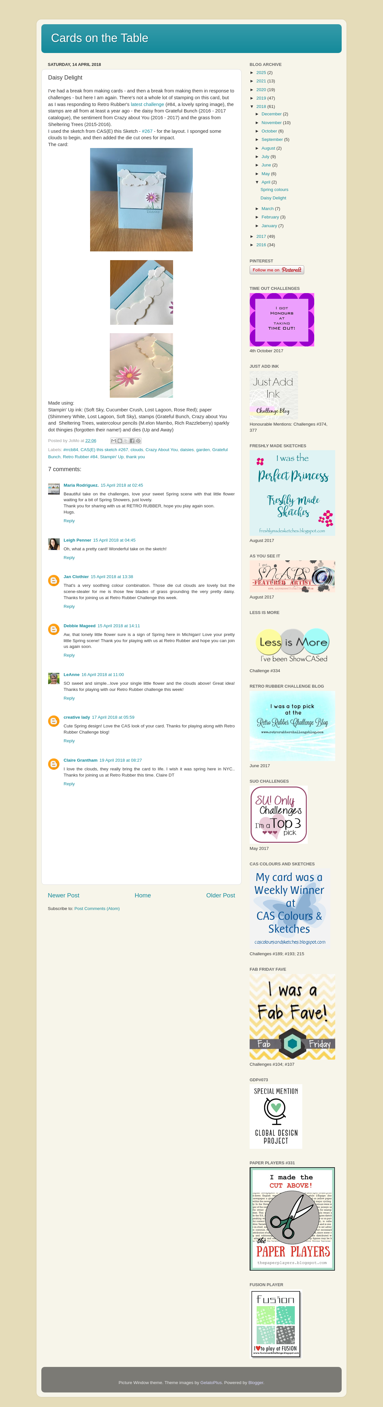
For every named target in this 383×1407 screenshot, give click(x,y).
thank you (135, 456)
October (270, 131)
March (268, 208)
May (266, 173)
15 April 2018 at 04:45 (114, 540)
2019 (261, 98)
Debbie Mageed (80, 625)
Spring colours (274, 189)
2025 (261, 72)
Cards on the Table (100, 38)
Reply (69, 520)
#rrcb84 (70, 449)
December (272, 113)
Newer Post (63, 895)
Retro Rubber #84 (80, 456)
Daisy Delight (273, 198)
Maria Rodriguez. (81, 485)
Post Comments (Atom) (97, 908)
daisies (187, 449)
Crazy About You (162, 449)
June (267, 165)
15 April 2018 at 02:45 (122, 485)
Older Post (220, 895)
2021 (261, 81)
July (266, 156)
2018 (261, 106)
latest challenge (147, 104)
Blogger (255, 1382)
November (272, 122)
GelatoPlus (211, 1382)
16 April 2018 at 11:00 (103, 674)
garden (203, 449)
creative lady (77, 717)
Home (143, 895)
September (273, 139)
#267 (146, 131)
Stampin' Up (112, 456)
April (267, 182)
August (269, 148)
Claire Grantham (81, 760)
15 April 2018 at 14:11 (119, 625)
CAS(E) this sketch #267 (104, 449)
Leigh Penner (77, 540)
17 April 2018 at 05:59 (113, 717)
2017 (261, 236)
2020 (261, 89)
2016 (261, 244)
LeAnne (72, 674)
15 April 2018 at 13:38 (112, 576)
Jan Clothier (76, 576)
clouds (136, 449)
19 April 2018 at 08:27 (120, 760)
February (271, 217)
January (270, 225)
